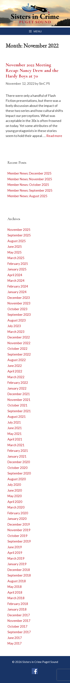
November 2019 (18, 530)
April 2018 (14, 592)
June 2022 (14, 366)
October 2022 (17, 349)
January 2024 (17, 292)
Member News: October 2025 (28, 185)
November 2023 (18, 303)
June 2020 (14, 490)
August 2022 (16, 360)
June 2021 (14, 428)
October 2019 (17, 536)
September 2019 (19, 541)
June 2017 (14, 638)
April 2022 (14, 371)
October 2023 (17, 309)
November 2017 (18, 621)
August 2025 (16, 241)
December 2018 (18, 570)
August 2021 (16, 417)
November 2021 (18, 400)
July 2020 (14, 485)
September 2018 (19, 575)
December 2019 (18, 524)
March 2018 (15, 598)
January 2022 (17, 388)
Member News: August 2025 (27, 196)
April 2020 (14, 502)
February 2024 (17, 286)
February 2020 (17, 513)
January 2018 (17, 609)
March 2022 (15, 377)
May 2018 (14, 587)
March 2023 (15, 332)
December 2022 (18, 337)
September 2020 (19, 473)
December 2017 (18, 615)
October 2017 (17, 626)
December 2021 (18, 394)
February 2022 (17, 383)
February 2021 (17, 451)
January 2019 (17, 564)
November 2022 (18, 343)
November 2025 (18, 230)
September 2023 (19, 315)
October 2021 (17, 405)
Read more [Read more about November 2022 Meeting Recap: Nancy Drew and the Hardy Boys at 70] (54, 136)
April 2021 (14, 439)
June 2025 (14, 246)
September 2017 (19, 632)
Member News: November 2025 (29, 179)
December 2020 (18, 462)
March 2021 (15, 445)
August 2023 (16, 320)
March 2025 (15, 258)
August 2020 (16, 479)
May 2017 (14, 643)
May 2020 (14, 496)
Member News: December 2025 (29, 173)
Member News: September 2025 (29, 190)
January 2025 (17, 269)
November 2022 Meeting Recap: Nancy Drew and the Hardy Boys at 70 (32, 70)
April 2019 (14, 553)
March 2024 (15, 280)
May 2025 (14, 252)
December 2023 (18, 298)
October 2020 (17, 468)
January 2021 (17, 456)
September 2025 (19, 235)
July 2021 (14, 422)
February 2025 (17, 264)
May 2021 (14, 434)
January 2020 (17, 519)
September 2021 (19, 411)
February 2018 (17, 604)
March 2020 (15, 507)
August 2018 (16, 581)
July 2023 (14, 326)
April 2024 (14, 275)
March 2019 (15, 558)
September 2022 (19, 354)
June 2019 (14, 547)
